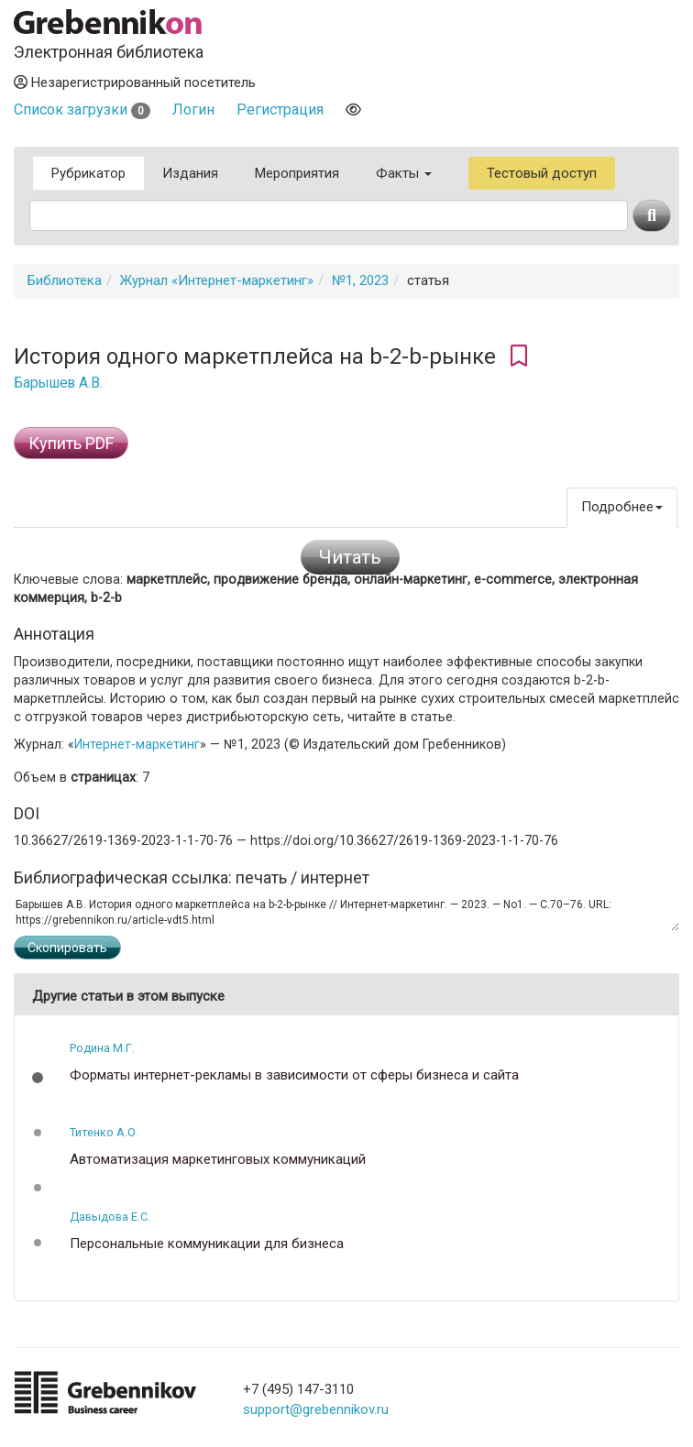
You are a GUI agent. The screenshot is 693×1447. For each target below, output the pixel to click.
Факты (404, 173)
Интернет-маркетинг (137, 744)
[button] (37, 1077)
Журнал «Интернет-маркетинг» (217, 280)
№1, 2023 (360, 280)
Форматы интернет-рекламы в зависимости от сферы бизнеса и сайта (294, 1075)
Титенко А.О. (104, 1132)
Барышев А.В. (58, 383)
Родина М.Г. (102, 1048)
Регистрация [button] (280, 109)
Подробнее (622, 507)
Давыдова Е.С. (110, 1216)
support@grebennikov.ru (316, 1409)
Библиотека (65, 280)
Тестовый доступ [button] (542, 173)
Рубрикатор (88, 173)
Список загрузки (82, 109)
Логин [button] (193, 109)
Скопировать (67, 947)
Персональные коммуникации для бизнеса (207, 1244)
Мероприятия (297, 173)
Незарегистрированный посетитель (135, 82)
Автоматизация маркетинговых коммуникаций (218, 1159)
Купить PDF (71, 443)
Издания (190, 173)
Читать (350, 557)
